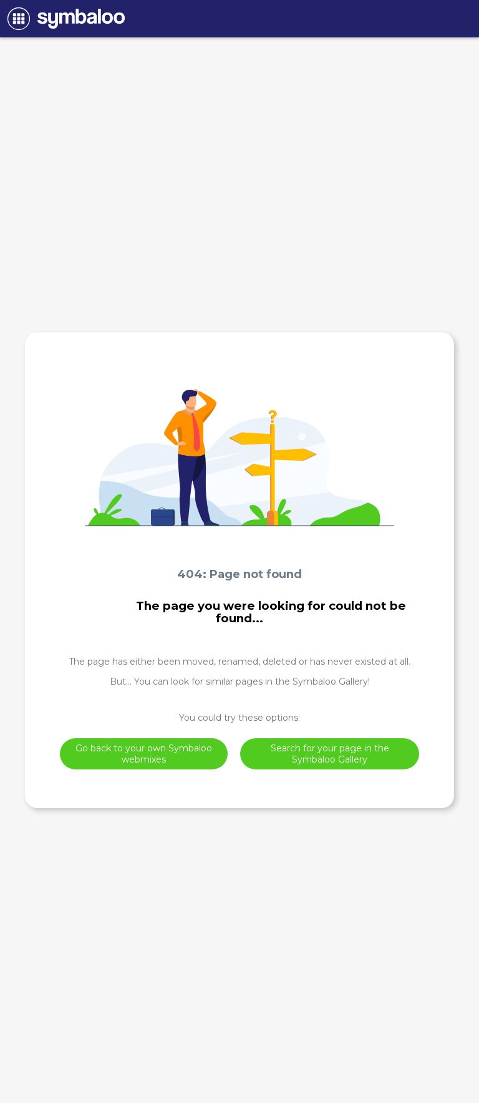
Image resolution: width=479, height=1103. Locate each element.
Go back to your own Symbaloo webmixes (143, 754)
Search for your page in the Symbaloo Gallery (330, 754)
